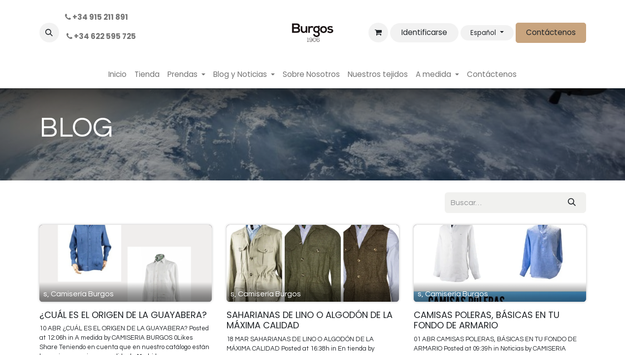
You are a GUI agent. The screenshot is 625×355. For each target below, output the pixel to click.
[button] (49, 32)
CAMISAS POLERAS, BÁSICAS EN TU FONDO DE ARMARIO (486, 320)
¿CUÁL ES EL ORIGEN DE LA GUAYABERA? (123, 315)
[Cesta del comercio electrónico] (378, 32)
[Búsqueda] (572, 202)
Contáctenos (551, 32)
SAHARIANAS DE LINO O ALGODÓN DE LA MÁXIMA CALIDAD (310, 320)
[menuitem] (117, 74)
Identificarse (424, 32)
